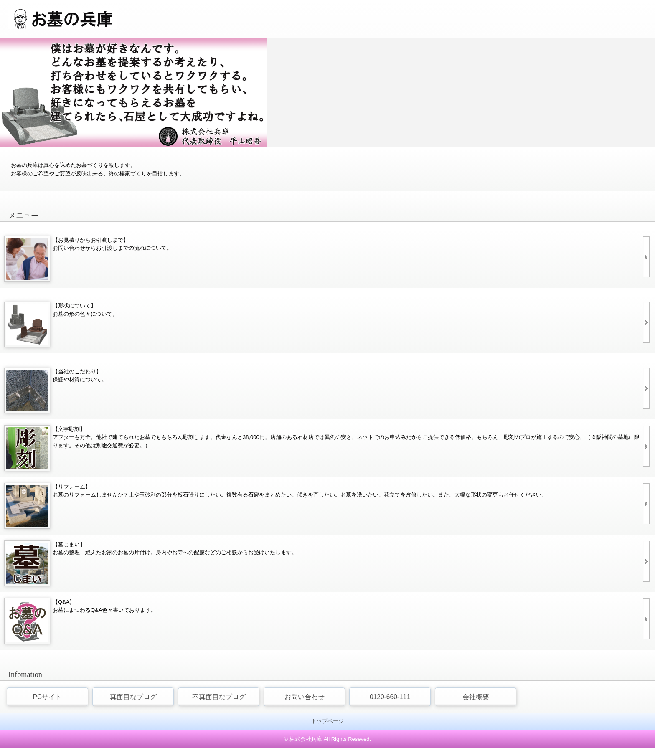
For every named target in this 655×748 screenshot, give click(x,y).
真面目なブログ (133, 696)
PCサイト (47, 696)
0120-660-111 (390, 696)
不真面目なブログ (219, 696)
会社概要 (475, 696)
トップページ (327, 721)
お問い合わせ (304, 696)
